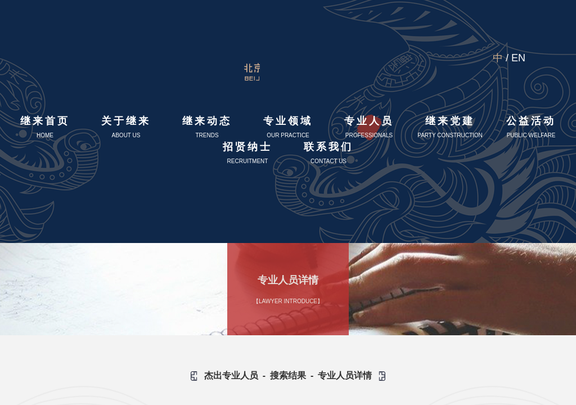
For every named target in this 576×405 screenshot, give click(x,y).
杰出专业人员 (231, 375)
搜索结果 (288, 375)
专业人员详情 (345, 375)
